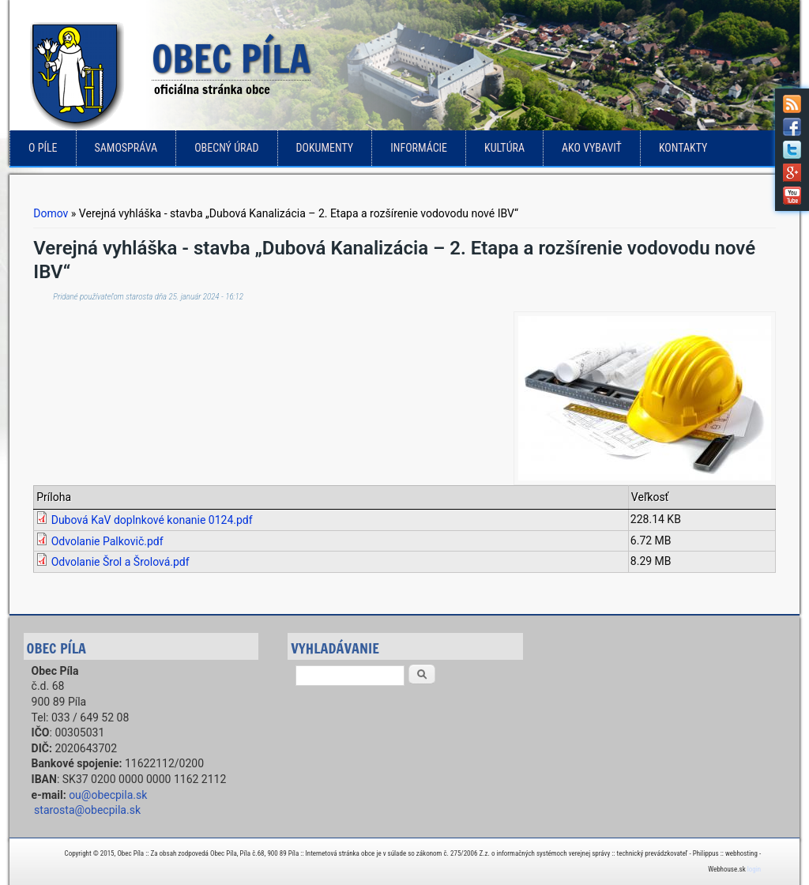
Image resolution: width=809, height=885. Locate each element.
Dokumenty (325, 147)
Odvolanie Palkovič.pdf (107, 541)
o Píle (43, 147)
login (754, 869)
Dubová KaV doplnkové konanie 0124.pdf (152, 520)
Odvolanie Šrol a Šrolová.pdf (120, 561)
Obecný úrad (226, 147)
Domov (50, 213)
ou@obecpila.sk (108, 795)
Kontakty (683, 147)
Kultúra (504, 147)
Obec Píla (231, 60)
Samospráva (126, 147)
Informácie (418, 147)
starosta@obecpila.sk (87, 810)
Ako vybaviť (592, 147)
